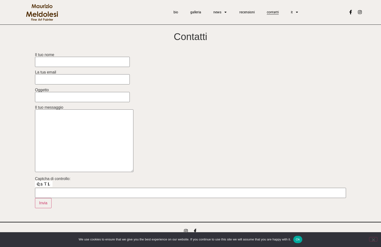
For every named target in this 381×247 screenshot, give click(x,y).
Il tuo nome (82, 58)
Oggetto (82, 93)
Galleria (195, 12)
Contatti (273, 12)
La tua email (82, 75)
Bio (175, 12)
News (220, 12)
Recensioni (247, 12)
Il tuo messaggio (84, 139)
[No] (373, 239)
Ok (298, 239)
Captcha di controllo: (52, 179)
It (295, 12)
